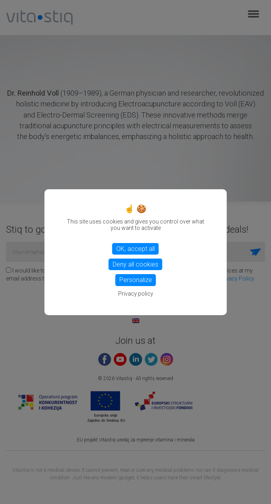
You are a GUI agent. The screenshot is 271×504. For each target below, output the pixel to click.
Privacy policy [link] (135, 293)
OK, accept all (135, 249)
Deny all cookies (135, 264)
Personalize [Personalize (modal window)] (135, 280)
